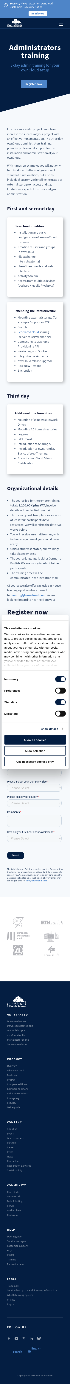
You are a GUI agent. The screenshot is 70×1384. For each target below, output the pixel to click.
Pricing (11, 1079)
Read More (37, 13)
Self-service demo (17, 1044)
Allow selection (35, 750)
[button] (36, 1348)
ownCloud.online (16, 1035)
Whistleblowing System (20, 1295)
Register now (33, 84)
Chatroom (12, 1215)
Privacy (11, 1299)
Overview (12, 1065)
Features (12, 1075)
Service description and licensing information (32, 1290)
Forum (11, 1205)
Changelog (13, 1098)
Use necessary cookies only (35, 761)
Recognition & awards (19, 1165)
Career (10, 1147)
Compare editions (17, 1084)
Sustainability (14, 1170)
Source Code (14, 1196)
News (10, 1156)
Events (11, 1133)
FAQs (10, 1250)
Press (10, 1152)
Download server (16, 1021)
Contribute (13, 1192)
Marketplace (14, 1210)
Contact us (13, 1161)
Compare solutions (17, 1089)
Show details (49, 728)
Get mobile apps (16, 1030)
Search (17, 1351)
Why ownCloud (15, 1070)
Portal (10, 1255)
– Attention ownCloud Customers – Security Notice (31, 5)
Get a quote (13, 1107)
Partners (11, 1142)
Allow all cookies (35, 740)
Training (11, 1259)
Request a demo (16, 1264)
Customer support (17, 1245)
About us (12, 1129)
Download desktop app (20, 1025)
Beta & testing (15, 1201)
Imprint (11, 1304)
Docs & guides (15, 1236)
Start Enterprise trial (18, 1039)
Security (11, 1102)
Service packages (16, 1241)
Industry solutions (17, 1093)
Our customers (15, 1138)
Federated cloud (28, 332)
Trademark (13, 1286)
